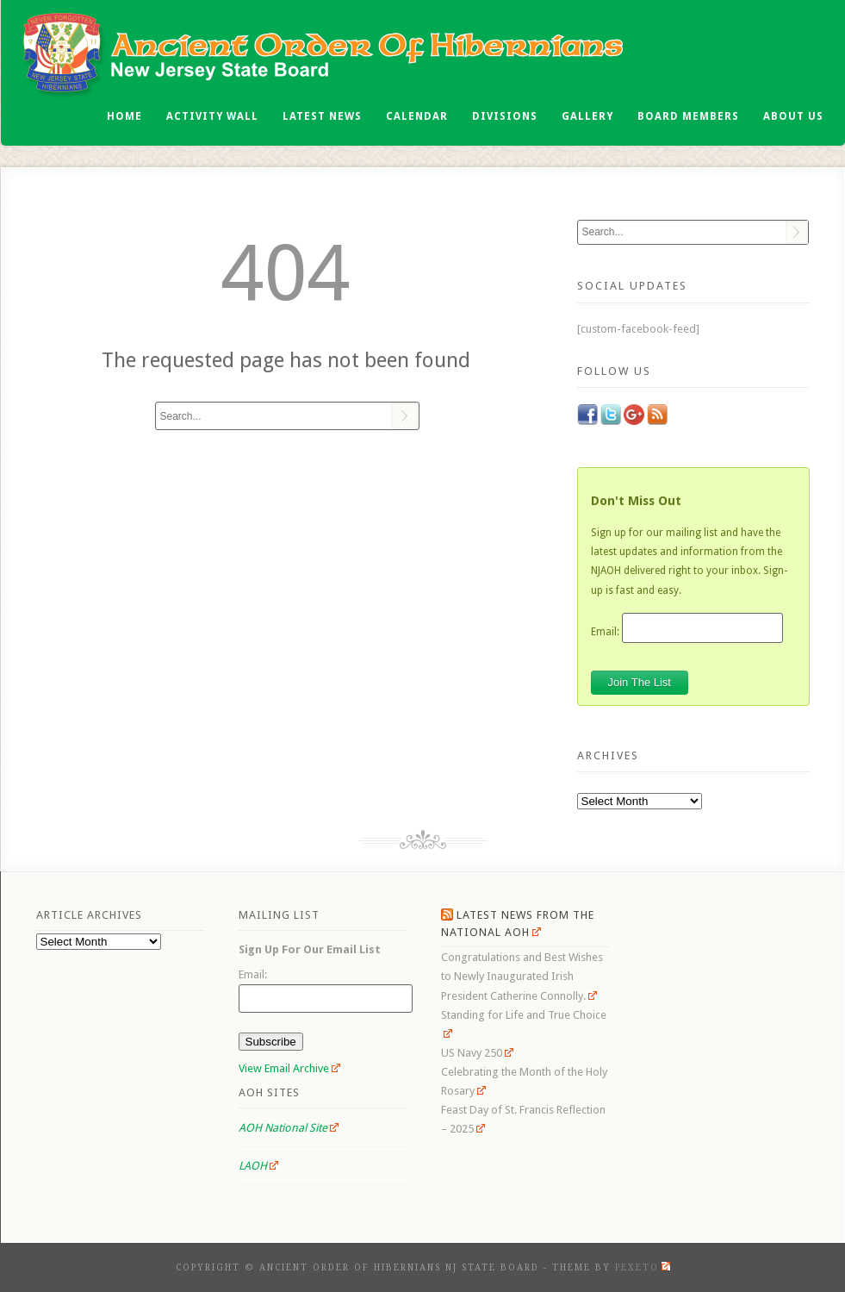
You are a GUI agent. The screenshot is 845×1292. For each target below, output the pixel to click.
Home (124, 116)
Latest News (322, 116)
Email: (605, 631)
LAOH (259, 1165)
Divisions (504, 116)
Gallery (587, 116)
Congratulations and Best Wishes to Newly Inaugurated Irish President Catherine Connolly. (522, 976)
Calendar (417, 116)
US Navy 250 (477, 1052)
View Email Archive (290, 1068)
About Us (793, 116)
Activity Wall (212, 116)
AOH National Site (289, 1127)
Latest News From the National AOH (517, 923)
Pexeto (642, 1267)
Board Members (688, 116)
